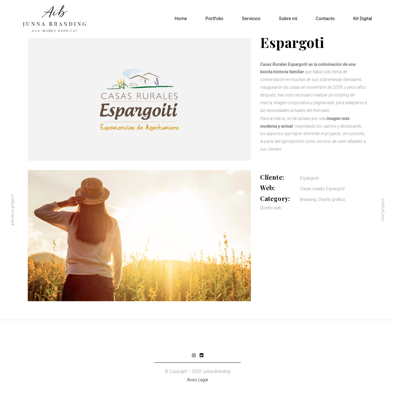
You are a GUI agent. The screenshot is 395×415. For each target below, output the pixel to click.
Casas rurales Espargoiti (322, 188)
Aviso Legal (197, 379)
